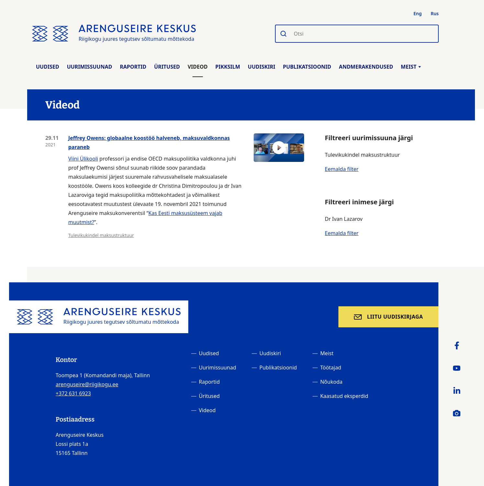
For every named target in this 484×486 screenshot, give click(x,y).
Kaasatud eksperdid (344, 396)
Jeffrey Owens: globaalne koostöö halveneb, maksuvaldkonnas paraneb (149, 142)
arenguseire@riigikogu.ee (87, 384)
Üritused (167, 66)
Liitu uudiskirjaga (395, 316)
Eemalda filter (341, 169)
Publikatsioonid (307, 66)
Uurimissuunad (89, 66)
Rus (435, 13)
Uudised (47, 66)
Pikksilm (227, 66)
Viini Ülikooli (83, 158)
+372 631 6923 (73, 393)
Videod (198, 66)
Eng (417, 13)
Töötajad (330, 367)
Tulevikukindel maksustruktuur (101, 235)
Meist (411, 66)
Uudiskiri (261, 66)
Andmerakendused (366, 66)
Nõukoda (331, 381)
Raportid (133, 66)
